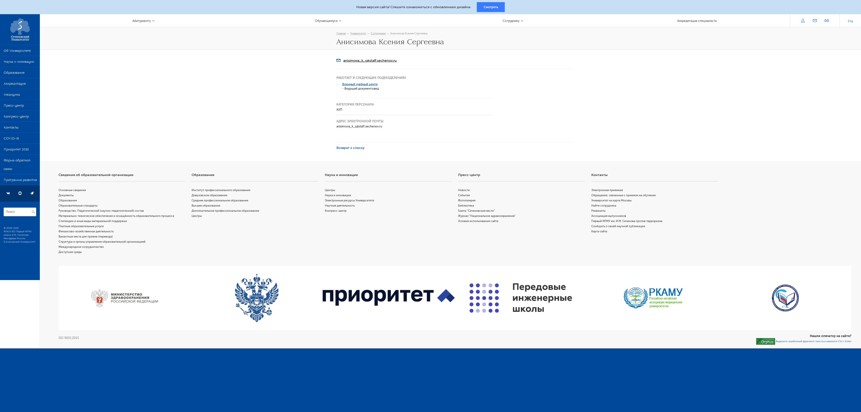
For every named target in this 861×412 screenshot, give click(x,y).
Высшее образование (206, 205)
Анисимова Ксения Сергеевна (409, 33)
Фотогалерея (467, 200)
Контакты (11, 129)
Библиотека (466, 205)
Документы (66, 195)
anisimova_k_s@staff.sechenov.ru (370, 61)
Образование (14, 74)
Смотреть (491, 7)
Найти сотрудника (604, 205)
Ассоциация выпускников (609, 216)
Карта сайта (599, 231)
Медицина (12, 96)
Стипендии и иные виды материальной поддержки (93, 221)
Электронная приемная (607, 190)
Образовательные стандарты (78, 205)
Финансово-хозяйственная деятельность (86, 231)
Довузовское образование (210, 195)
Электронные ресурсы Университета (350, 200)
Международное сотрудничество (81, 247)
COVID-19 (11, 139)
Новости (464, 190)
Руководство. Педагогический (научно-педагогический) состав (101, 211)
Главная (341, 33)
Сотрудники (378, 33)
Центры (197, 216)
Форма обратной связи (17, 165)
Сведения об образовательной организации (96, 175)
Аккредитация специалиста (697, 21)
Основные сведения (73, 190)
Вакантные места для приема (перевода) (86, 236)
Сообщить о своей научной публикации (618, 226)
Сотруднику (511, 21)
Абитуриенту (142, 21)
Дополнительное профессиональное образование (226, 211)
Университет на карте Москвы (612, 200)
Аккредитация (15, 85)
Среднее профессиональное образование (220, 200)
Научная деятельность (340, 205)
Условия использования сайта (478, 221)
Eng (850, 21)
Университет (359, 33)
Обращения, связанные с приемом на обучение (624, 195)
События (464, 195)
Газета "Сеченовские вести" (476, 211)
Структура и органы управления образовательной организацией (102, 242)
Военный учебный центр (360, 84)
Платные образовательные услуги (81, 226)
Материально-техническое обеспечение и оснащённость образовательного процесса (117, 216)
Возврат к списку (351, 148)
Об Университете (17, 52)
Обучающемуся (326, 21)
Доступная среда (70, 252)
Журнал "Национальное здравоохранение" (487, 216)
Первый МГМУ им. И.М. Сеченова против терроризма (627, 221)
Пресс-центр (14, 107)
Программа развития (20, 181)
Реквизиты (599, 211)
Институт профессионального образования (221, 190)
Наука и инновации (19, 63)
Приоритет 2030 (16, 150)
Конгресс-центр (16, 118)
